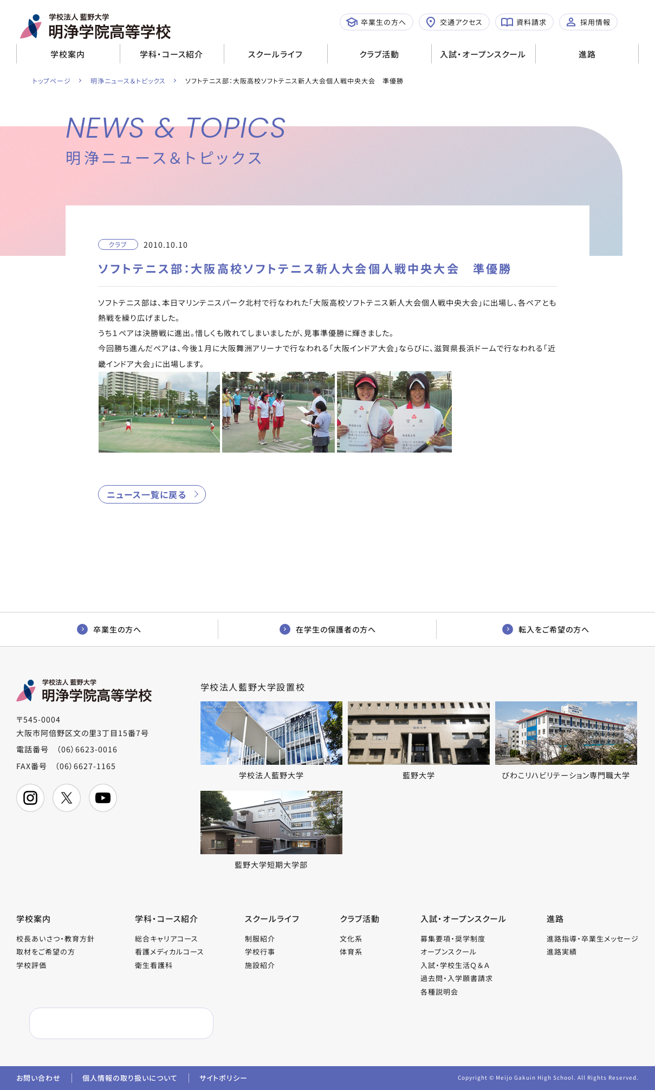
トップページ (52, 80)
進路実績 (562, 951)
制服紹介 (260, 938)
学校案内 (67, 54)
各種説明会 (439, 991)
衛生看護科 (154, 965)
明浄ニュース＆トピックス (128, 80)
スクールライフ (275, 54)
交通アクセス (454, 22)
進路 (587, 54)
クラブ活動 (379, 54)
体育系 (351, 951)
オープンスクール (448, 951)
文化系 (351, 938)
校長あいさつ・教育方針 (55, 938)
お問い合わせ (38, 1078)
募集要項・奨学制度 (452, 938)
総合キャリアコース (166, 938)
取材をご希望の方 (45, 951)
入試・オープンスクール (483, 54)
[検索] (95, 1023)
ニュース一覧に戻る (146, 494)
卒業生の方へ (376, 22)
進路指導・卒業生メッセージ (593, 938)
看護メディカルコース (169, 951)
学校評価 (31, 965)
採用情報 (588, 22)
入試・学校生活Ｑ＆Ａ (455, 965)
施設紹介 (260, 965)
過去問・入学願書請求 (456, 978)
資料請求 (524, 22)
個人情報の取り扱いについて (130, 1078)
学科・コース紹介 (171, 54)
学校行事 (260, 951)
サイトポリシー (223, 1078)
